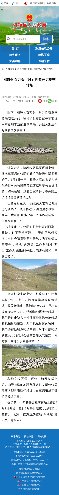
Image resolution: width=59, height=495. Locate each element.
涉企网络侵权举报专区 (29, 489)
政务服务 (15, 54)
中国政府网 (36, 3)
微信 (54, 101)
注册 (17, 3)
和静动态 (38, 69)
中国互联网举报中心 (32, 481)
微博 (45, 101)
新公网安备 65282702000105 (31, 477)
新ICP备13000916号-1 (29, 469)
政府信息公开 (43, 48)
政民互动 (44, 54)
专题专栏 (44, 61)
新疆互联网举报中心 (32, 485)
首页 (19, 69)
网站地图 (41, 436)
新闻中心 (27, 69)
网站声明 (28, 436)
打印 (12, 101)
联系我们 (15, 436)
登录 (5, 3)
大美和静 (15, 61)
